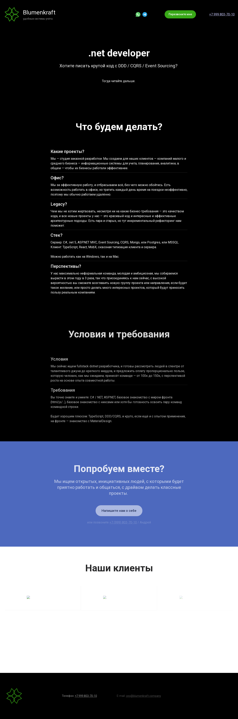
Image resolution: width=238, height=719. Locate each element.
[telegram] (144, 14)
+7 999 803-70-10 (222, 14)
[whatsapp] (138, 14)
